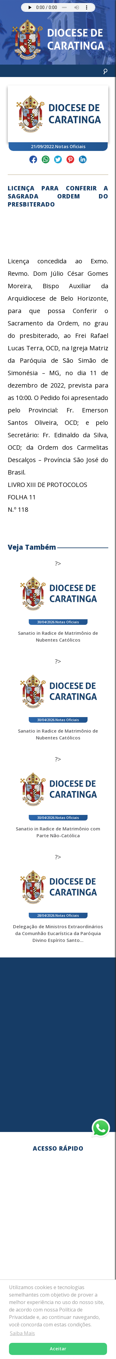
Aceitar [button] (58, 1349)
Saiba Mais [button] (22, 1333)
